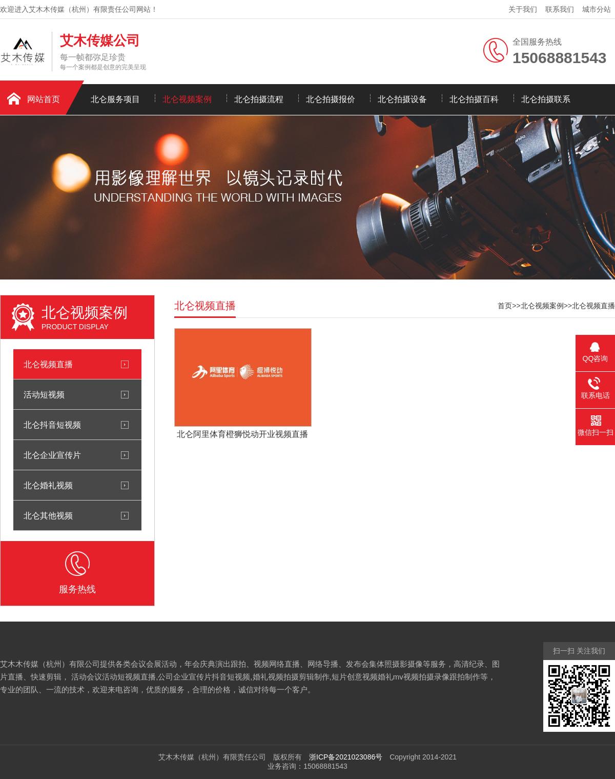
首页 (505, 306)
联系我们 (559, 9)
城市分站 (596, 9)
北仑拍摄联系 (545, 99)
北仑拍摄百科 (474, 99)
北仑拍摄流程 (258, 99)
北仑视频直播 (48, 364)
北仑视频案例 (187, 99)
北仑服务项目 (115, 99)
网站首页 (43, 99)
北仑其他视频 (48, 515)
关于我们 (522, 9)
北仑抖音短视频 (52, 424)
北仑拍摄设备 (402, 99)
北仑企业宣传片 (52, 455)
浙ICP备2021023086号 (345, 757)
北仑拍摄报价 (330, 99)
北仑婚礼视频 (48, 485)
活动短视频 (44, 394)
